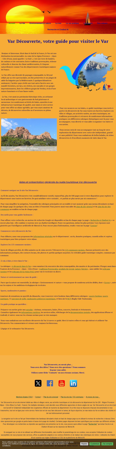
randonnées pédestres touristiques (41, 299)
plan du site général (84, 206)
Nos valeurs (102, 23)
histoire (84, 269)
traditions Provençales (48, 269)
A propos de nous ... (93, 397)
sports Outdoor (95, 296)
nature (78, 269)
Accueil (12, 23)
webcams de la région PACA (23, 271)
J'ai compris (107, 444)
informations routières (30, 312)
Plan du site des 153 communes (72, 397)
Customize (95, 444)
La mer (58, 23)
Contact (93, 225)
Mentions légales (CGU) (24, 397)
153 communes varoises (75, 250)
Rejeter (84, 444)
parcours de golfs (19, 299)
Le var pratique (72, 23)
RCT (69, 299)
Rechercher (93, 424)
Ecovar (107, 282)
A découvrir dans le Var (21, 266)
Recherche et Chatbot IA (58, 29)
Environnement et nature (40, 23)
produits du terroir (66, 269)
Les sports (88, 23)
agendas (29, 309)
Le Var (22, 23)
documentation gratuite (80, 312)
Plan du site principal (50, 397)
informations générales (43, 236)
